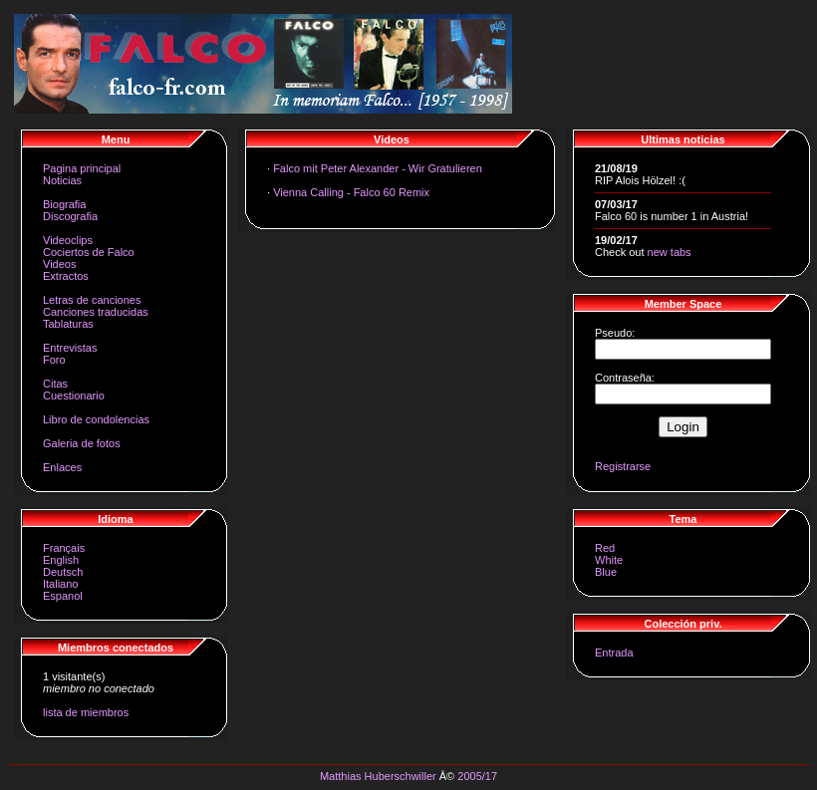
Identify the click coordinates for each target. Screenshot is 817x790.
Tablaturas (68, 324)
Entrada (614, 652)
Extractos (66, 276)
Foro (54, 360)
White (609, 560)
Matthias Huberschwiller (378, 776)
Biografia (64, 204)
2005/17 (477, 776)
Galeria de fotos (82, 443)
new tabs (669, 252)
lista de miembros (86, 712)
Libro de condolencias (96, 419)
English (61, 560)
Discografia (70, 216)
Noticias (62, 180)
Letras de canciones (91, 300)
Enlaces (62, 467)
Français (64, 548)
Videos (59, 264)
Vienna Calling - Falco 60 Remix (351, 192)
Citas (55, 384)
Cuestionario (74, 395)
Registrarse (623, 466)
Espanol (63, 596)
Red (605, 548)
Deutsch (63, 572)
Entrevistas (70, 348)
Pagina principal (82, 168)
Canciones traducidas (95, 312)
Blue (606, 572)
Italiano (60, 584)
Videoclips (68, 240)
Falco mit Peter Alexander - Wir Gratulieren (377, 168)
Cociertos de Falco (89, 252)
